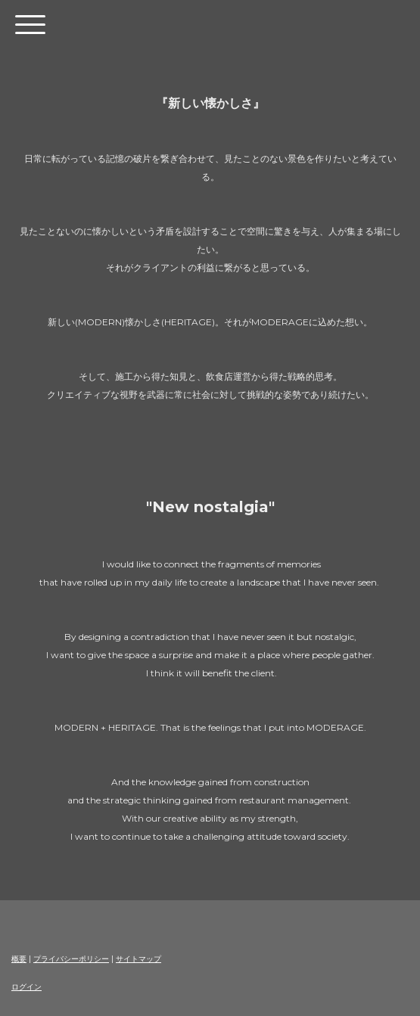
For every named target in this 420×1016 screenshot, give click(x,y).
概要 (18, 959)
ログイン (26, 987)
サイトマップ (138, 959)
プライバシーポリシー (71, 959)
